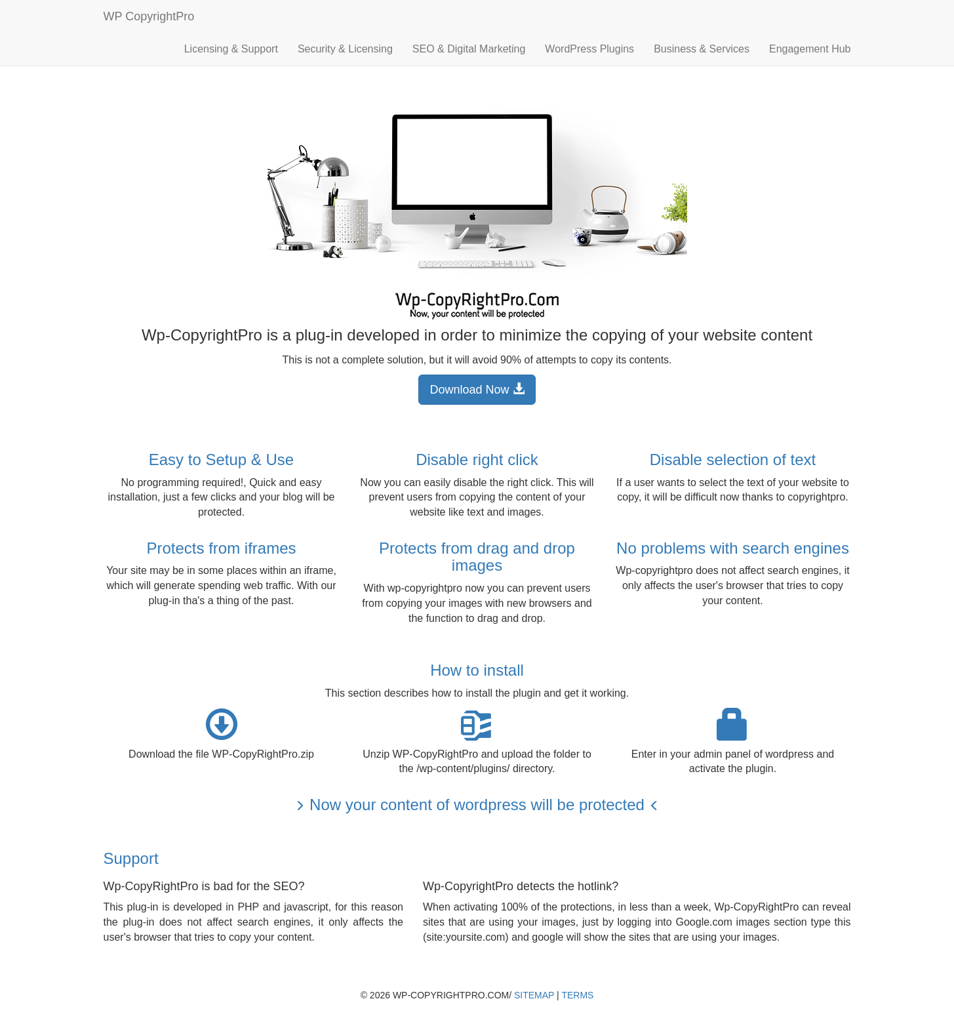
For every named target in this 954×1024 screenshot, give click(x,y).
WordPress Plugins (589, 48)
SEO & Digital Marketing (469, 48)
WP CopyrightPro (149, 16)
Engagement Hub (810, 48)
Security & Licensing (345, 48)
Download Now (476, 389)
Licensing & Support (231, 48)
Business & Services (701, 48)
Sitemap (534, 995)
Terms (577, 995)
